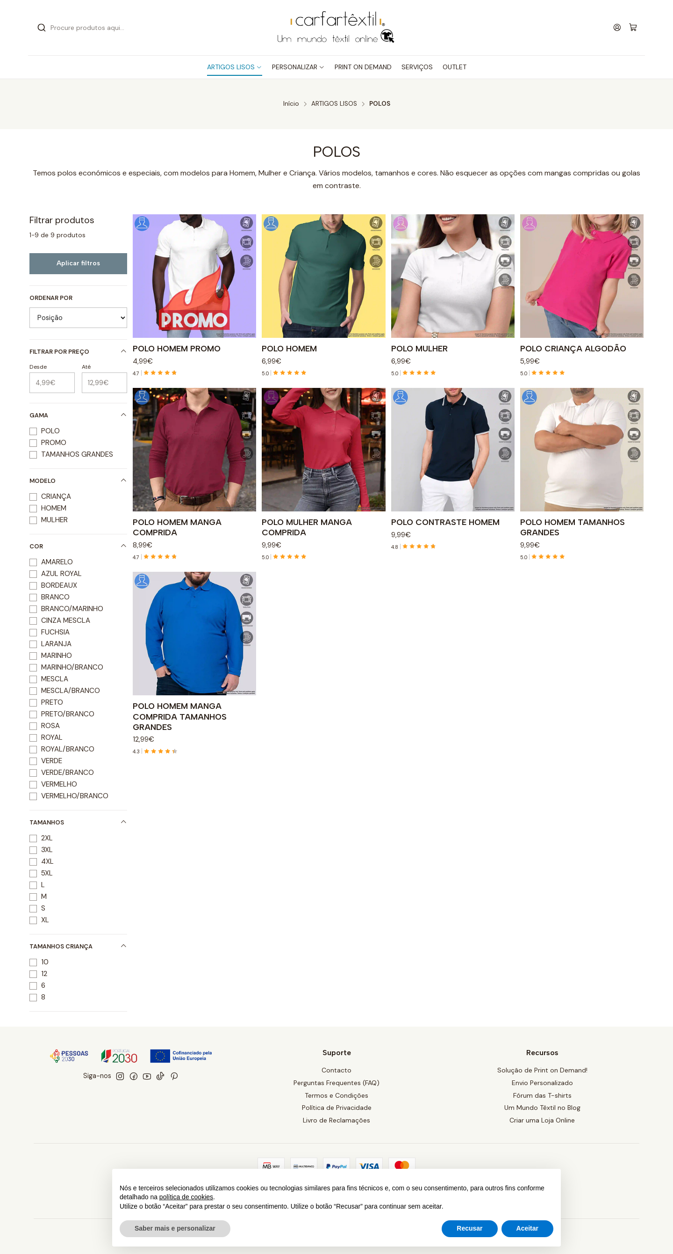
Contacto (336, 1070)
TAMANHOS (78, 822)
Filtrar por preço (78, 352)
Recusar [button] (469, 1228)
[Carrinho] (633, 28)
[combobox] (131, 27)
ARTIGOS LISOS (334, 104)
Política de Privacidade (337, 1107)
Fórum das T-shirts (542, 1095)
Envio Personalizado (542, 1083)
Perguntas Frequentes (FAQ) (336, 1083)
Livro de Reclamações (336, 1120)
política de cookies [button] (186, 1197)
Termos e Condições (336, 1095)
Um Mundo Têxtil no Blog (542, 1107)
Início (291, 104)
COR (78, 546)
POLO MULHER (419, 348)
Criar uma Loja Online (542, 1120)
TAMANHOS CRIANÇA (78, 946)
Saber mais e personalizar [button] (175, 1228)
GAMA (78, 415)
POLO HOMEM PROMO (177, 348)
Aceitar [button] (527, 1228)
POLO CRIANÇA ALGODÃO (573, 348)
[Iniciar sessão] (617, 27)
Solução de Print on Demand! (542, 1070)
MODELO (78, 481)
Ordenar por (50, 298)
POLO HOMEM (289, 348)
